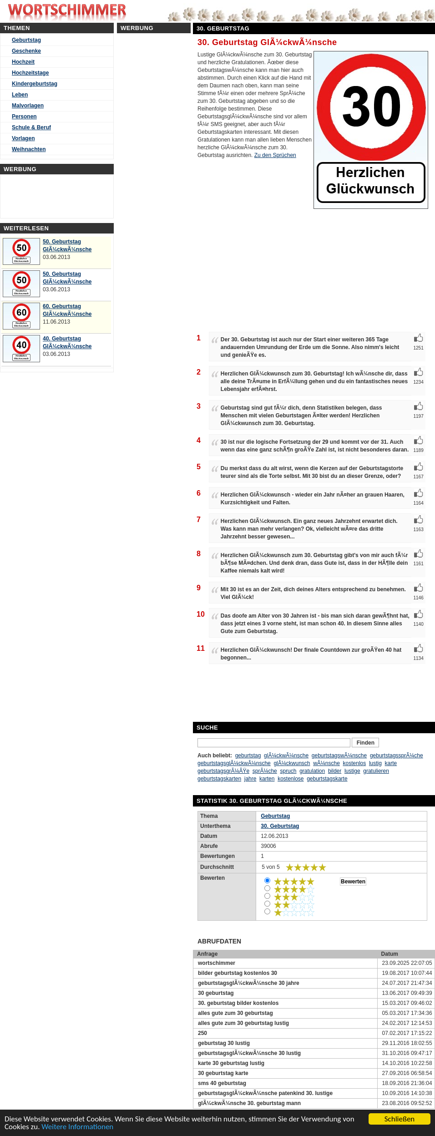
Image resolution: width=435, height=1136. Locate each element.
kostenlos (354, 763)
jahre (250, 779)
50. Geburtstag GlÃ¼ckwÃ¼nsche (67, 245)
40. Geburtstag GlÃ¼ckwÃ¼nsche (67, 342)
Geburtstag (26, 40)
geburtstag (248, 755)
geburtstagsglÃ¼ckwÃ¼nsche (234, 763)
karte (391, 763)
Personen (24, 116)
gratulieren (376, 771)
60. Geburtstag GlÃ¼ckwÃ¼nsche (67, 310)
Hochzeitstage (30, 73)
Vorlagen (23, 138)
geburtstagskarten (219, 779)
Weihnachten (29, 149)
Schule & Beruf (31, 127)
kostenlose (290, 779)
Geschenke (26, 51)
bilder (334, 771)
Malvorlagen (28, 105)
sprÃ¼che (265, 771)
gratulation (312, 771)
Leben (20, 94)
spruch (288, 771)
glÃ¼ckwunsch (291, 763)
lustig (375, 763)
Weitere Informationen (77, 1126)
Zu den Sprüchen (275, 155)
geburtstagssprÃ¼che (396, 755)
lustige (352, 771)
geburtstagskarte (327, 779)
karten (266, 779)
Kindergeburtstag (34, 84)
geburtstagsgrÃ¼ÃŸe (223, 771)
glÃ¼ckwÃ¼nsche (286, 755)
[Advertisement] (360, 693)
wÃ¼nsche (326, 763)
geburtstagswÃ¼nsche (339, 755)
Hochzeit (23, 62)
